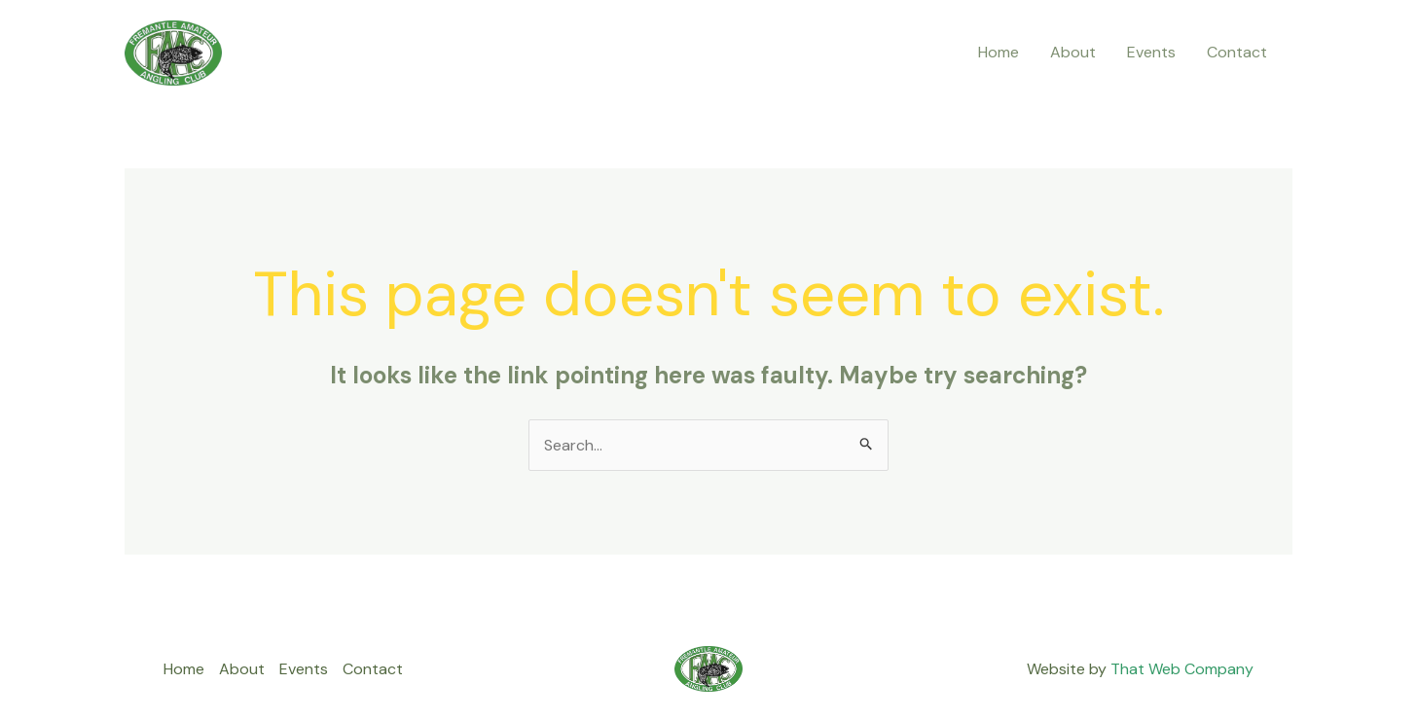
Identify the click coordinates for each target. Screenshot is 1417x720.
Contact (1237, 52)
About (1073, 52)
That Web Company (1182, 669)
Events (1151, 52)
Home (998, 52)
